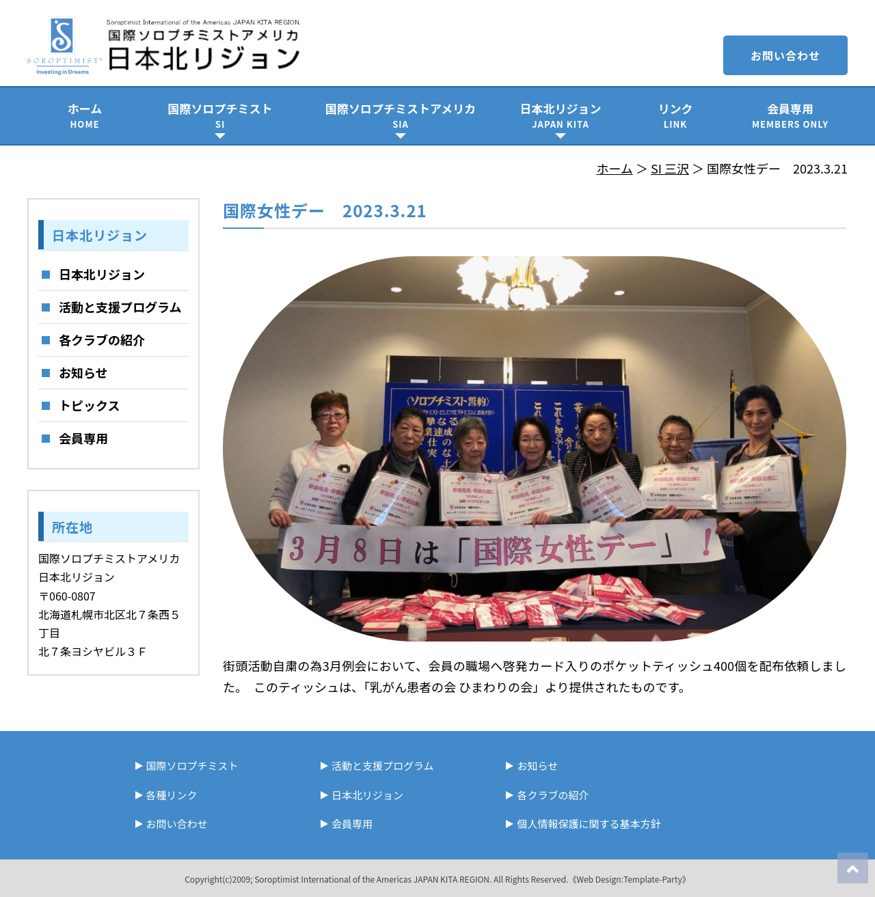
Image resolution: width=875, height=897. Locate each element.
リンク (675, 115)
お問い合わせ (785, 55)
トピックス (89, 405)
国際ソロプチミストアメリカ (400, 115)
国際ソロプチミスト (220, 115)
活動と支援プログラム (120, 307)
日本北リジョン (560, 115)
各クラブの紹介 (102, 339)
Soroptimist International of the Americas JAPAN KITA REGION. (373, 879)
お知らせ (83, 372)
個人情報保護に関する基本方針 (588, 823)
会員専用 (790, 115)
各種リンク (172, 795)
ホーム (84, 115)
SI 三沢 (670, 168)
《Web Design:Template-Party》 (629, 879)
